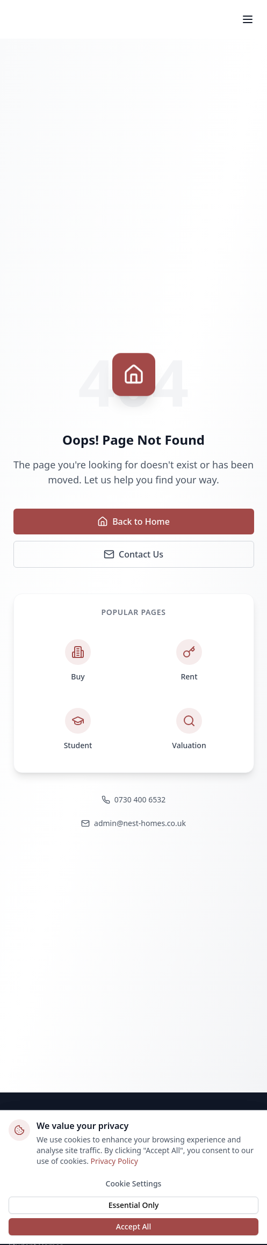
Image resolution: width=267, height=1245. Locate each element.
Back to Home (133, 521)
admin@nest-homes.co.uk (133, 823)
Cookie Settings (134, 1183)
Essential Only (134, 1204)
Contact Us (133, 554)
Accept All (133, 1226)
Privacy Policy (114, 1160)
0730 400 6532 (133, 799)
